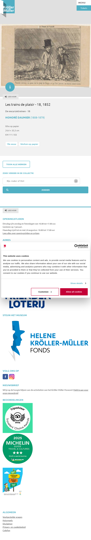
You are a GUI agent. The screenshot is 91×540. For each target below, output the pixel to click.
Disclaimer (8, 523)
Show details (76, 283)
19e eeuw (11, 143)
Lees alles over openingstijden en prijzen (21, 233)
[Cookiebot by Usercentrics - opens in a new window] (76, 246)
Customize (45, 292)
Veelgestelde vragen (12, 517)
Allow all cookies (74, 292)
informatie (8, 85)
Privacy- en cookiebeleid (14, 527)
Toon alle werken (16, 164)
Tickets (83, 8)
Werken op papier (29, 143)
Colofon (6, 530)
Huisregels (8, 520)
